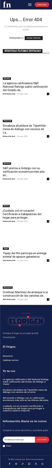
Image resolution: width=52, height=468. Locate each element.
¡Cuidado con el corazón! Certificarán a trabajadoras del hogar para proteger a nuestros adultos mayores (23, 408)
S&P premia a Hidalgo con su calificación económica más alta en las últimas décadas (25, 399)
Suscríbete (42, 439)
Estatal (6, 206)
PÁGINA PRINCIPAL (34, 38)
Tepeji (6, 248)
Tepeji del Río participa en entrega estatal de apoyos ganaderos (24, 255)
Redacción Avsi (9, 136)
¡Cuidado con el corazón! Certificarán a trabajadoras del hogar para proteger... (22, 214)
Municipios (8, 287)
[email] (19, 440)
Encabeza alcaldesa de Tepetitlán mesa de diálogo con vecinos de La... (24, 129)
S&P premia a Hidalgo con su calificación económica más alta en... (24, 172)
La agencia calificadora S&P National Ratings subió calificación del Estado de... (25, 87)
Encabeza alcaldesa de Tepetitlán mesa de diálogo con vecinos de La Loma (25, 391)
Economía (7, 163)
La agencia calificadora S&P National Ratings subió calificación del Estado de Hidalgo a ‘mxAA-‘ (26, 381)
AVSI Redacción (9, 94)
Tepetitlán (7, 121)
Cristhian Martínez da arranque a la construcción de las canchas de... (25, 294)
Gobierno (7, 78)
